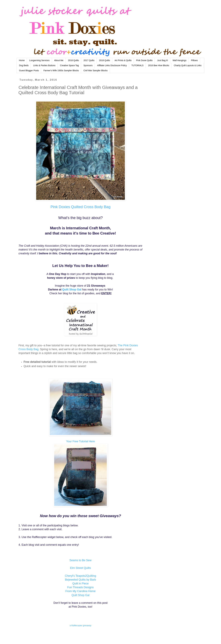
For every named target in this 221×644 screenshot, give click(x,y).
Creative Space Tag (69, 65)
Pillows (194, 60)
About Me (58, 60)
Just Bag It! (162, 60)
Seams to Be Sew (80, 560)
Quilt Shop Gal (71, 289)
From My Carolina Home (80, 591)
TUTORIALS (137, 65)
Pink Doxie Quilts (144, 60)
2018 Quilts (104, 60)
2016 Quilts (73, 60)
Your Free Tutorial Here (80, 441)
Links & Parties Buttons (44, 65)
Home (22, 60)
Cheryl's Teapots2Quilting (80, 575)
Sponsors (87, 65)
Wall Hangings (179, 60)
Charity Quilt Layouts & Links (187, 65)
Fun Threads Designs (80, 587)
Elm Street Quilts (80, 568)
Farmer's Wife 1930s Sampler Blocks (61, 70)
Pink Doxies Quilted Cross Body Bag (80, 207)
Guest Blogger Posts (29, 70)
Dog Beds (23, 65)
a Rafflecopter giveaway (80, 625)
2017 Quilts (89, 60)
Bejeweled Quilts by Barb (80, 579)
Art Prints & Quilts (123, 60)
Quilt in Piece (80, 583)
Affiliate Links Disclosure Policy (112, 65)
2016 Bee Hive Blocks (158, 65)
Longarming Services (39, 60)
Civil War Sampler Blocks (95, 70)
